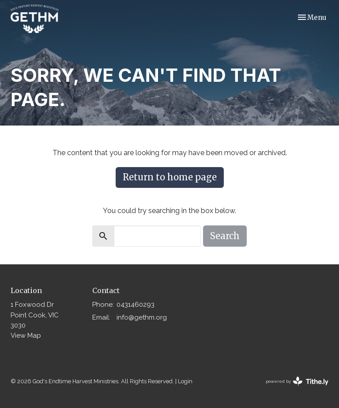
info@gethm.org (142, 317)
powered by (297, 381)
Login (185, 381)
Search (225, 235)
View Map (26, 335)
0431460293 (135, 305)
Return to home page (170, 177)
